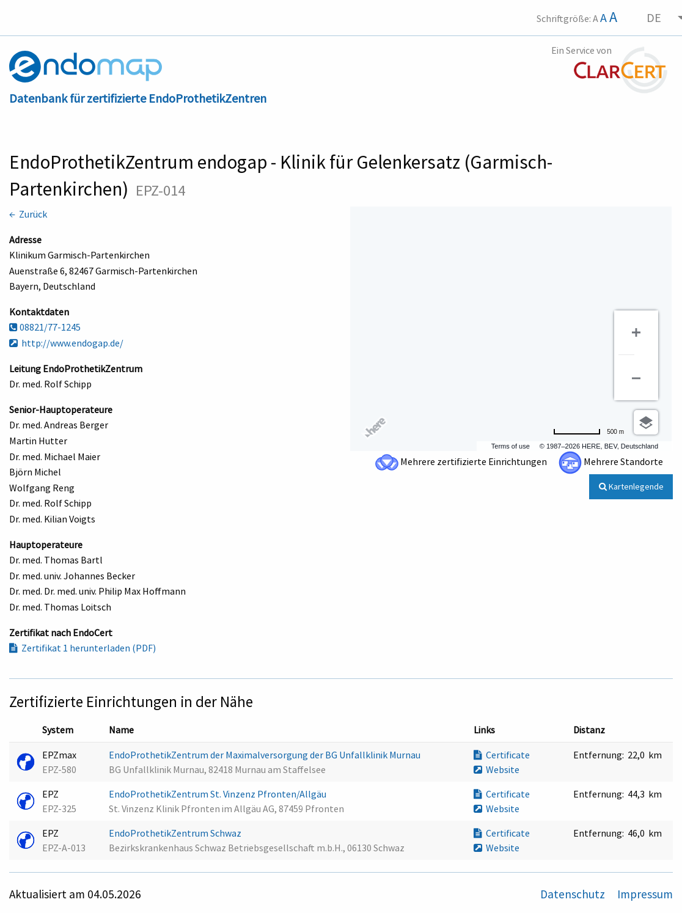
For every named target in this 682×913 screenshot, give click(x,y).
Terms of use (510, 446)
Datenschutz (573, 894)
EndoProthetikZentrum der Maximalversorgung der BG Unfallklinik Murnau (265, 755)
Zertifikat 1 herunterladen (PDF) (82, 648)
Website (496, 769)
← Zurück (28, 214)
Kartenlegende (631, 486)
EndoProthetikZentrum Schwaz (176, 833)
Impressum (645, 894)
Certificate (502, 755)
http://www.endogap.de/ (66, 343)
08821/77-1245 (45, 327)
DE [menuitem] (654, 17)
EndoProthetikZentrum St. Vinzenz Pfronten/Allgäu (218, 794)
